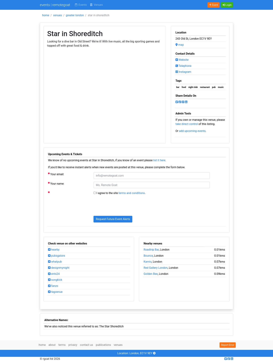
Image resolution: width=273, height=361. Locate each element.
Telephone (184, 66)
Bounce (148, 255)
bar (178, 87)
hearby (54, 249)
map (180, 44)
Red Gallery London (156, 267)
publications (103, 345)
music (221, 87)
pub (214, 87)
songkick (55, 279)
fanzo (53, 286)
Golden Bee (151, 274)
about (52, 345)
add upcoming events (192, 131)
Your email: (56, 174)
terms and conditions (132, 193)
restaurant (205, 87)
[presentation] (119, 206)
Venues (96, 4)
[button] (227, 5)
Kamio (148, 261)
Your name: (56, 183)
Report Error (227, 345)
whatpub (55, 261)
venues (57, 15)
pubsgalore (56, 255)
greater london (75, 15)
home (45, 15)
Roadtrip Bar (151, 249)
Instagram (183, 71)
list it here (159, 160)
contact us (86, 345)
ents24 (54, 274)
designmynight (58, 267)
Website (182, 59)
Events (80, 4)
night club (193, 87)
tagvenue (55, 291)
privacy (72, 345)
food (184, 87)
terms (61, 345)
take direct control (187, 124)
